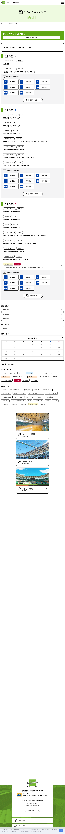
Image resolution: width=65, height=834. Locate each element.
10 (23, 348)
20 (50, 351)
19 (41, 351)
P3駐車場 (14, 404)
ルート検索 (22, 826)
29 (6, 358)
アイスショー (32, 377)
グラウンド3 (40, 397)
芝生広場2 (5, 401)
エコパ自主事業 (7, 380)
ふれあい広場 (38, 401)
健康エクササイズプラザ (35, 393)
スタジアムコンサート (19, 377)
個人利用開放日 (44, 377)
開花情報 (25, 380)
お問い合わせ (32, 810)
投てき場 (36, 390)
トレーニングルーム (19, 393)
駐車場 (55, 401)
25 (32, 355)
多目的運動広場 (7, 397)
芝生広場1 (50, 397)
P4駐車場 (23, 404)
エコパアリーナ (47, 390)
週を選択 (5, 328)
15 (6, 351)
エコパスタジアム (15, 390)
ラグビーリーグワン (41, 373)
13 (50, 348)
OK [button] (61, 830)
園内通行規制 (33, 404)
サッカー (21, 373)
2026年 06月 (6, 310)
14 (59, 348)
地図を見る (22, 821)
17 (23, 351)
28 (59, 355)
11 (32, 348)
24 (23, 355)
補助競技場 (27, 390)
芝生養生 (34, 380)
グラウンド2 (29, 397)
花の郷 (48, 401)
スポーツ (12, 373)
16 (14, 351)
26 (41, 355)
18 (32, 351)
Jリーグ (30, 373)
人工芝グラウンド (51, 393)
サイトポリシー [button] (36, 831)
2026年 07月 (6, 314)
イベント (53, 373)
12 (41, 348)
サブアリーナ (6, 393)
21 (59, 351)
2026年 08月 (6, 319)
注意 (18, 380)
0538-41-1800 (34, 803)
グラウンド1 (18, 397)
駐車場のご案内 (34, 100)
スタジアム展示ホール (18, 401)
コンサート (6, 377)
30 (14, 358)
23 (14, 355)
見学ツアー (56, 377)
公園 (29, 401)
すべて (4, 373)
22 (6, 355)
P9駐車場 (5, 404)
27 (50, 355)
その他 (43, 404)
